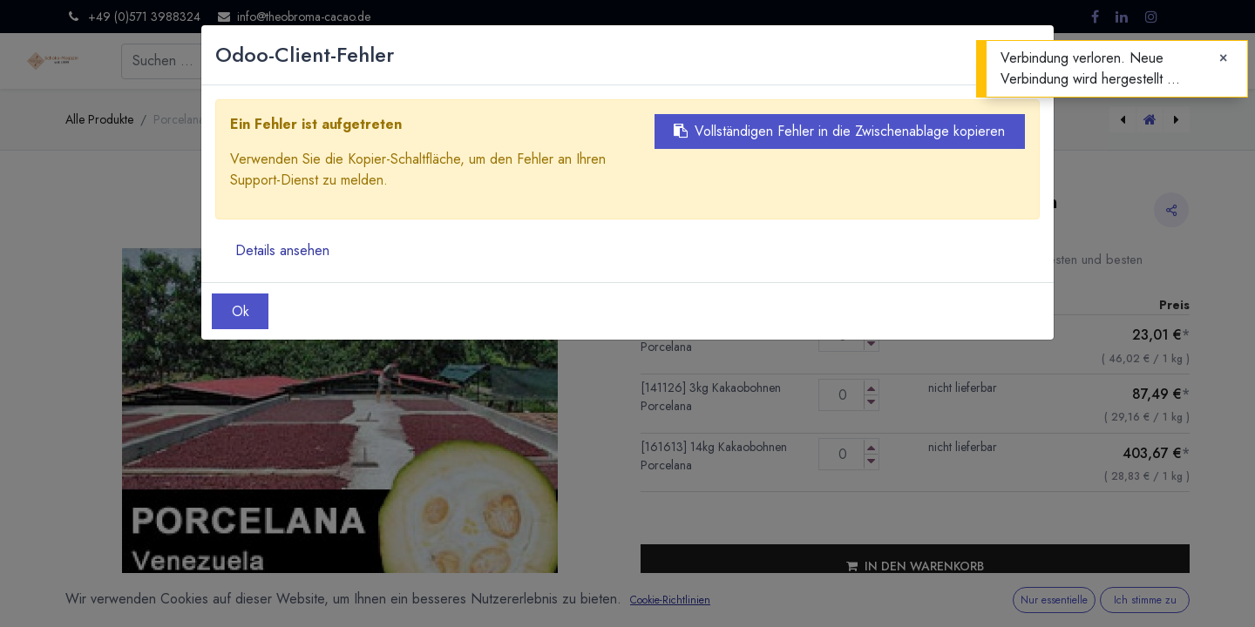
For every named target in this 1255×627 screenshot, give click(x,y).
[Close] (1223, 58)
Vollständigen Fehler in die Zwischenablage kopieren (839, 131)
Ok (240, 311)
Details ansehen (282, 250)
